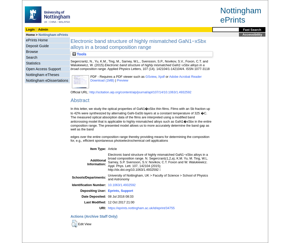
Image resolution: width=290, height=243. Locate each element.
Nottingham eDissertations (47, 80)
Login (30, 29)
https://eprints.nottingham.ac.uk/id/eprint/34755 (141, 208)
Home (30, 35)
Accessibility (252, 34)
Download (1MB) (102, 80)
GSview (150, 76)
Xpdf (161, 76)
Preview (122, 80)
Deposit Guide (37, 46)
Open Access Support (43, 69)
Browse (32, 52)
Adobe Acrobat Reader (185, 76)
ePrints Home (37, 40)
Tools (79, 54)
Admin (43, 29)
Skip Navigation (33, 3)
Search (32, 57)
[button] (74, 223)
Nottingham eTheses (42, 75)
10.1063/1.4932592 (122, 185)
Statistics (33, 63)
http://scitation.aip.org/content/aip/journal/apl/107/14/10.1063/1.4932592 (140, 92)
